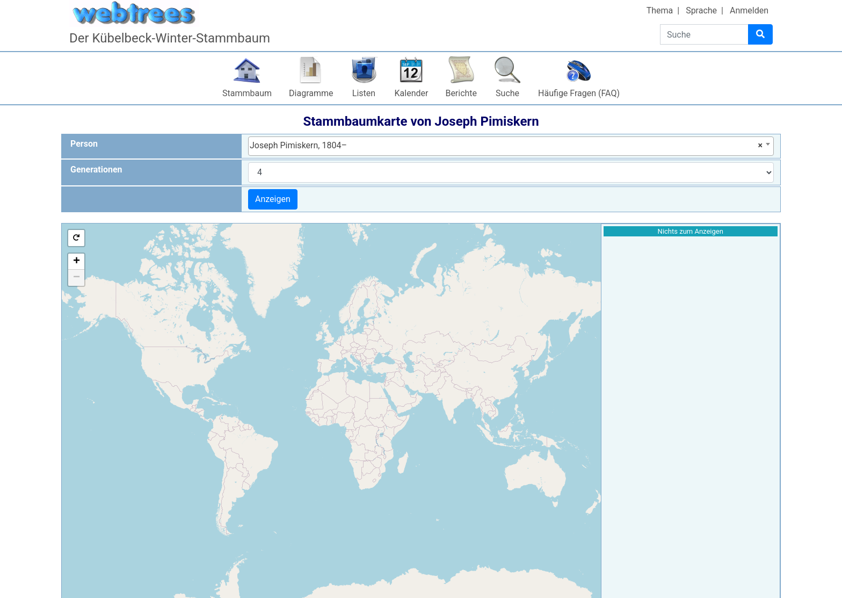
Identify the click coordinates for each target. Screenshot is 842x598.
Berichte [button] (461, 93)
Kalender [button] (412, 93)
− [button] (76, 278)
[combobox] (511, 146)
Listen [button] (363, 93)
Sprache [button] (701, 10)
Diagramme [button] (311, 93)
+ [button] (76, 262)
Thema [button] (660, 10)
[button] (76, 238)
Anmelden (749, 10)
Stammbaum (247, 93)
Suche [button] (507, 93)
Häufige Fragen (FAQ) (579, 93)
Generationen (96, 169)
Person (84, 144)
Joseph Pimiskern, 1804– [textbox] (506, 145)
